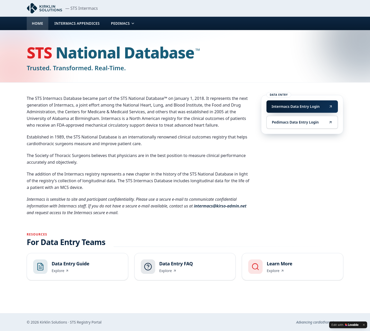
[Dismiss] (364, 325)
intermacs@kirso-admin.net (220, 206)
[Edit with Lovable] (344, 325)
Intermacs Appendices (77, 23)
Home (37, 23)
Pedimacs (123, 23)
